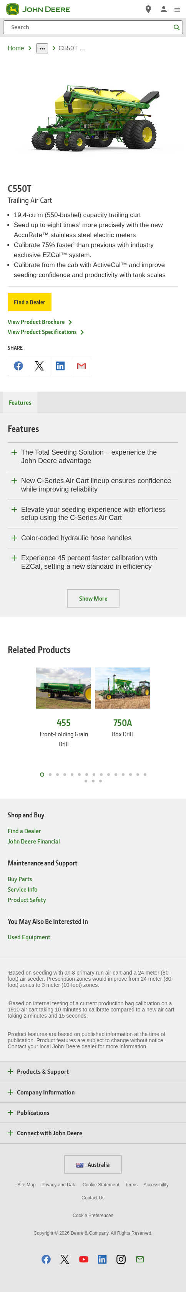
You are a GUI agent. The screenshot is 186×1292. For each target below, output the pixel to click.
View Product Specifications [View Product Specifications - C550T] (46, 331)
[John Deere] (42, 9)
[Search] (93, 27)
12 (123, 774)
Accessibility (155, 1184)
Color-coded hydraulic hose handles (76, 538)
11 (116, 774)
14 (137, 774)
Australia (93, 1164)
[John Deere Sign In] (163, 9)
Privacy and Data (59, 1184)
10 (108, 774)
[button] (46, 1259)
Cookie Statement (101, 1184)
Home (16, 48)
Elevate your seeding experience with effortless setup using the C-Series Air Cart (93, 514)
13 (130, 774)
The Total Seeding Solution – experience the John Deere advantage (89, 456)
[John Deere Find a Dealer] (148, 9)
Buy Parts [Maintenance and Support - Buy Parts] (20, 879)
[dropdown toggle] (42, 48)
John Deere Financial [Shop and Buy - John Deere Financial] (34, 841)
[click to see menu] (177, 9)
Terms (131, 1184)
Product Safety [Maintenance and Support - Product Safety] (27, 899)
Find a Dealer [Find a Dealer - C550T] (29, 302)
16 (86, 781)
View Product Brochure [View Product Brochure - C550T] (40, 321)
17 (93, 781)
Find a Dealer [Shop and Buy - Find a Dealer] (24, 831)
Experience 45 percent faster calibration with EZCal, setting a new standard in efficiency (89, 562)
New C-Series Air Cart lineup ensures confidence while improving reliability (96, 485)
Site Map (26, 1184)
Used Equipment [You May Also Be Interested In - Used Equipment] (29, 937)
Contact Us (92, 1198)
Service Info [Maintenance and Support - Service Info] (23, 889)
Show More (93, 598)
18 (100, 781)
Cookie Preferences (93, 1215)
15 (145, 774)
